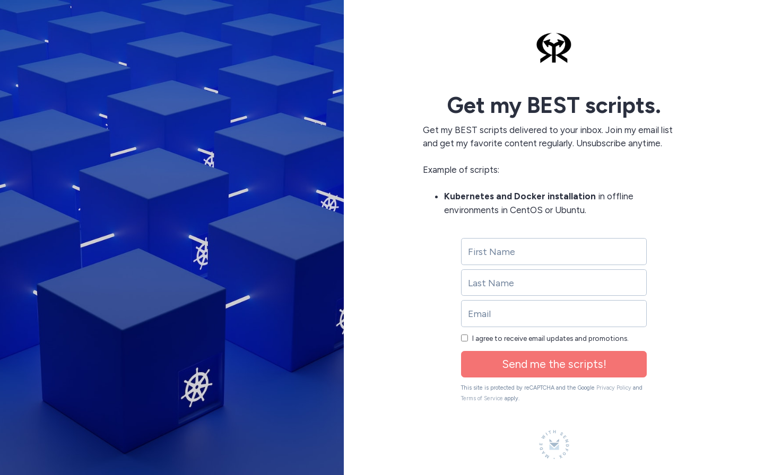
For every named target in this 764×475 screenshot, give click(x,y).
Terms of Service (482, 398)
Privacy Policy (613, 387)
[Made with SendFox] (554, 444)
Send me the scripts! (554, 364)
